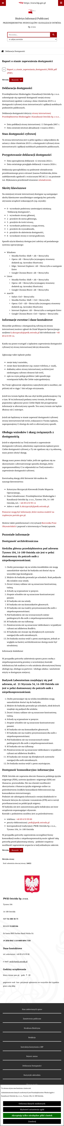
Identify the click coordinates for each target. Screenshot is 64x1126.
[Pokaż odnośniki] (3, 3)
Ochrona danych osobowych (32, 1103)
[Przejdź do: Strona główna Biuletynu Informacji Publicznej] (2, 51)
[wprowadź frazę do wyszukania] (28, 34)
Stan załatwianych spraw (32, 1009)
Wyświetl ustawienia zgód (32, 1109)
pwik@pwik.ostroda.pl (38, 822)
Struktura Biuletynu (32, 1028)
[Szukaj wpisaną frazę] (53, 34)
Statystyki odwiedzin (32, 1075)
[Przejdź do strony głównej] (32, 19)
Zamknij (32, 1121)
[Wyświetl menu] (61, 3)
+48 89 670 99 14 (28, 503)
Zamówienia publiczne (32, 1019)
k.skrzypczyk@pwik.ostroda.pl (25, 332)
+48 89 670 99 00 (24, 819)
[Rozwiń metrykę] (16, 80)
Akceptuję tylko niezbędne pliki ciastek (32, 1115)
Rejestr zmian (32, 1056)
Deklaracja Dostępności (32, 1066)
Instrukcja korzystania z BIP (32, 1047)
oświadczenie (44, 180)
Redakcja (32, 1037)
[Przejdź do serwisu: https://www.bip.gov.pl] (32, 3)
